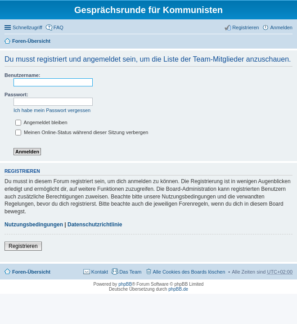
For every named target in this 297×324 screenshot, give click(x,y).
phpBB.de (178, 289)
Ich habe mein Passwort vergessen (52, 110)
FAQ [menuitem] (58, 27)
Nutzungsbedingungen (33, 224)
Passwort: (16, 94)
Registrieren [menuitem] (245, 27)
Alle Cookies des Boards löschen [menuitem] (189, 271)
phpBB (125, 284)
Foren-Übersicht (31, 41)
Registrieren (23, 246)
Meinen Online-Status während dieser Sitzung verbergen (81, 132)
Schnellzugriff (27, 27)
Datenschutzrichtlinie (95, 224)
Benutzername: (22, 75)
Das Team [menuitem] (130, 271)
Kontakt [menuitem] (99, 271)
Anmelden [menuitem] (281, 27)
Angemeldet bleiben (41, 122)
